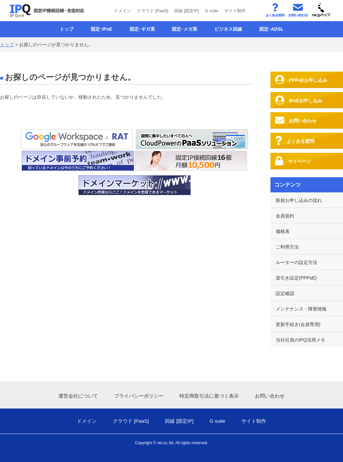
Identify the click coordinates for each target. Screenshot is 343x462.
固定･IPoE (101, 29)
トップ (67, 29)
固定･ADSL (271, 29)
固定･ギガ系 (142, 29)
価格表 (283, 231)
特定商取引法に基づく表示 (209, 396)
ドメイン (122, 10)
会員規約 (285, 215)
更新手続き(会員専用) (298, 324)
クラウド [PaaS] (152, 10)
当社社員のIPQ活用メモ (300, 340)
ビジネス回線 (228, 29)
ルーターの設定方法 (296, 262)
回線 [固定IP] (186, 10)
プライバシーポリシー (139, 396)
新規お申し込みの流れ (299, 200)
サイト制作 (235, 10)
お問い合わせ (270, 396)
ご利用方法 (287, 246)
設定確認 (285, 293)
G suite (211, 10)
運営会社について (78, 396)
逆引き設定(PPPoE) (296, 277)
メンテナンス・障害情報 (301, 309)
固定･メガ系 (184, 29)
